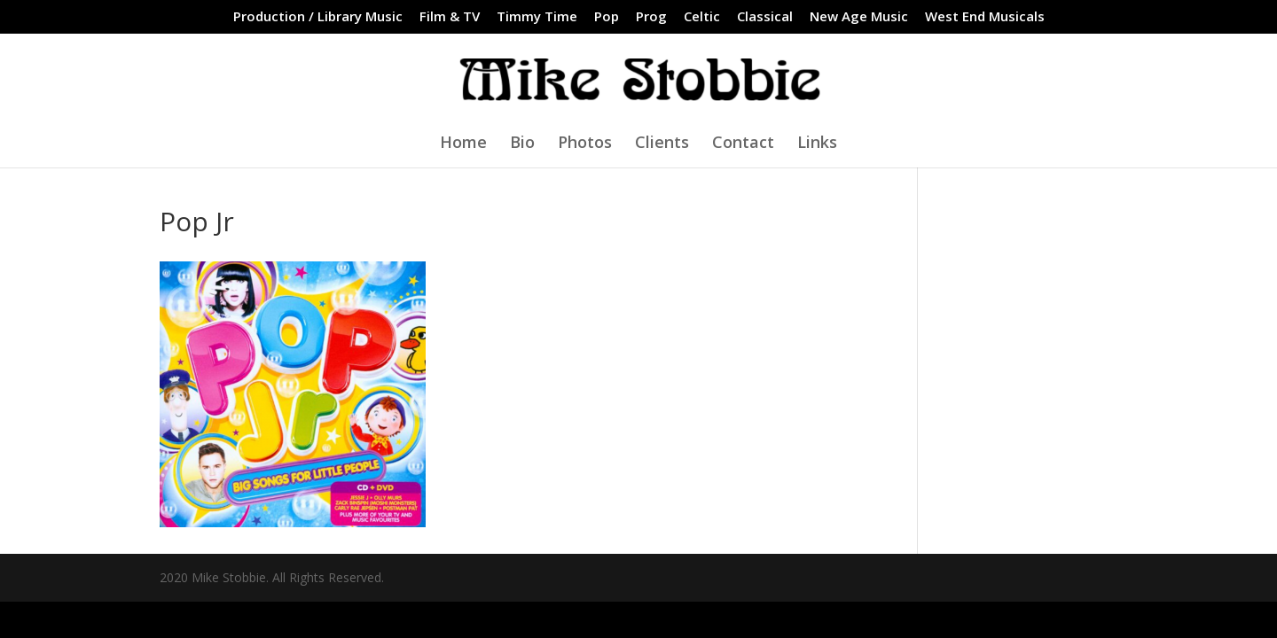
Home (463, 144)
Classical (765, 17)
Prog (651, 17)
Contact (743, 144)
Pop (606, 17)
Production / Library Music (318, 17)
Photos (585, 144)
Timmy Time (537, 17)
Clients (662, 144)
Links (817, 144)
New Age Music (859, 17)
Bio (522, 144)
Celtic (702, 17)
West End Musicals (985, 17)
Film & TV (449, 17)
